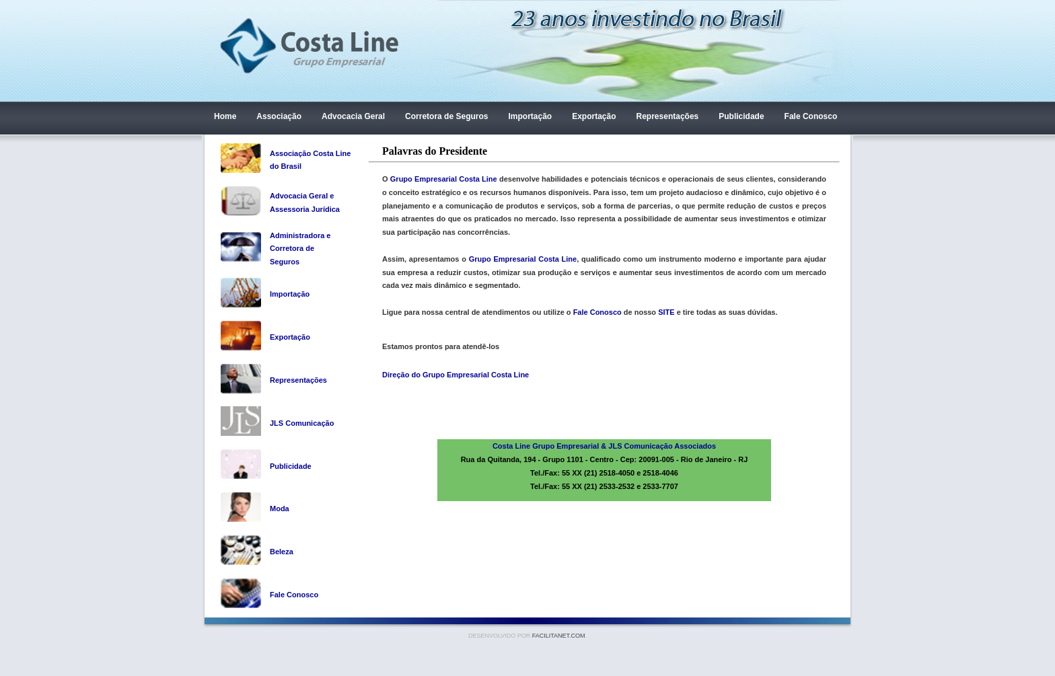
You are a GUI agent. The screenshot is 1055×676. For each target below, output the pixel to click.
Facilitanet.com (558, 635)
